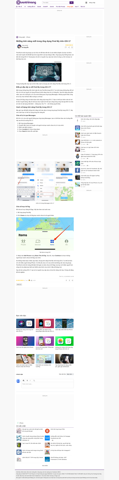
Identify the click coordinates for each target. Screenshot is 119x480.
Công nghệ (70, 6)
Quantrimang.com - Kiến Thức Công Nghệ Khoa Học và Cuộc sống (26, 2)
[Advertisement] (59, 23)
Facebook (54, 472)
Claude (39, 6)
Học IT (77, 6)
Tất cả (20, 6)
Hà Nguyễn (25, 47)
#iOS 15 (19, 284)
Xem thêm (45, 465)
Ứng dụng (40, 472)
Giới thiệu (18, 472)
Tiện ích (82, 6)
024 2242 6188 (28, 475)
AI (25, 6)
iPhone (28, 37)
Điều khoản (23, 472)
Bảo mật (29, 472)
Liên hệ (44, 472)
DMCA (59, 472)
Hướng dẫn (34, 472)
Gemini (52, 6)
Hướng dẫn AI (31, 6)
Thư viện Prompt (60, 6)
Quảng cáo (49, 472)
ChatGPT (45, 6)
